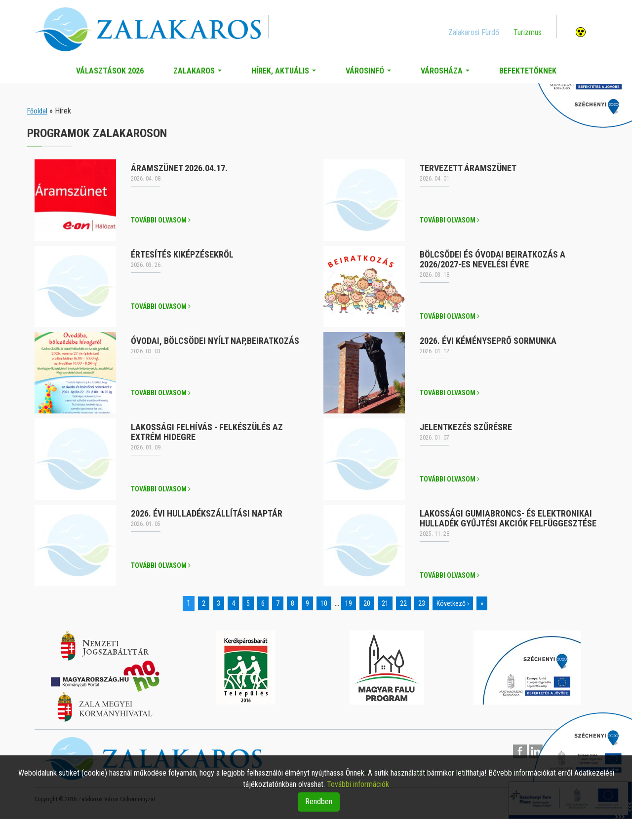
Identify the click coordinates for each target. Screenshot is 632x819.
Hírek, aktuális (285, 73)
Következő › (452, 603)
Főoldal (37, 111)
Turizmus (528, 32)
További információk (358, 784)
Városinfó (370, 73)
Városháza (447, 73)
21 (385, 603)
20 (366, 603)
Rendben (318, 801)
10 (323, 603)
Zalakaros (199, 73)
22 (403, 603)
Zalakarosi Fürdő (473, 32)
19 (348, 603)
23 (421, 603)
